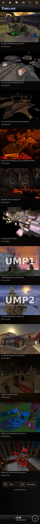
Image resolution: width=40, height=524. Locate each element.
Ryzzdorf (17, 199)
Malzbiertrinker (28, 160)
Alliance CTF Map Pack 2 (9, 472)
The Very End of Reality (9, 83)
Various (21, 277)
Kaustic (26, 121)
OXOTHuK (21, 355)
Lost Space (5, 238)
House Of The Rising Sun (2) (11, 160)
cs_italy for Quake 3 (8, 355)
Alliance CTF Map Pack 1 (9, 433)
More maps (31, 484)
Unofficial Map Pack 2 (8, 316)
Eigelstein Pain (6, 199)
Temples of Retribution (9, 43)
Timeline (9, 8)
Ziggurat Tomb (6, 394)
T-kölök (14, 238)
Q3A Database (21, 520)
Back (11, 484)
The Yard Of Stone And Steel (11, 121)
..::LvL (18, 518)
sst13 (16, 394)
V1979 (22, 43)
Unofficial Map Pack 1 (8, 277)
